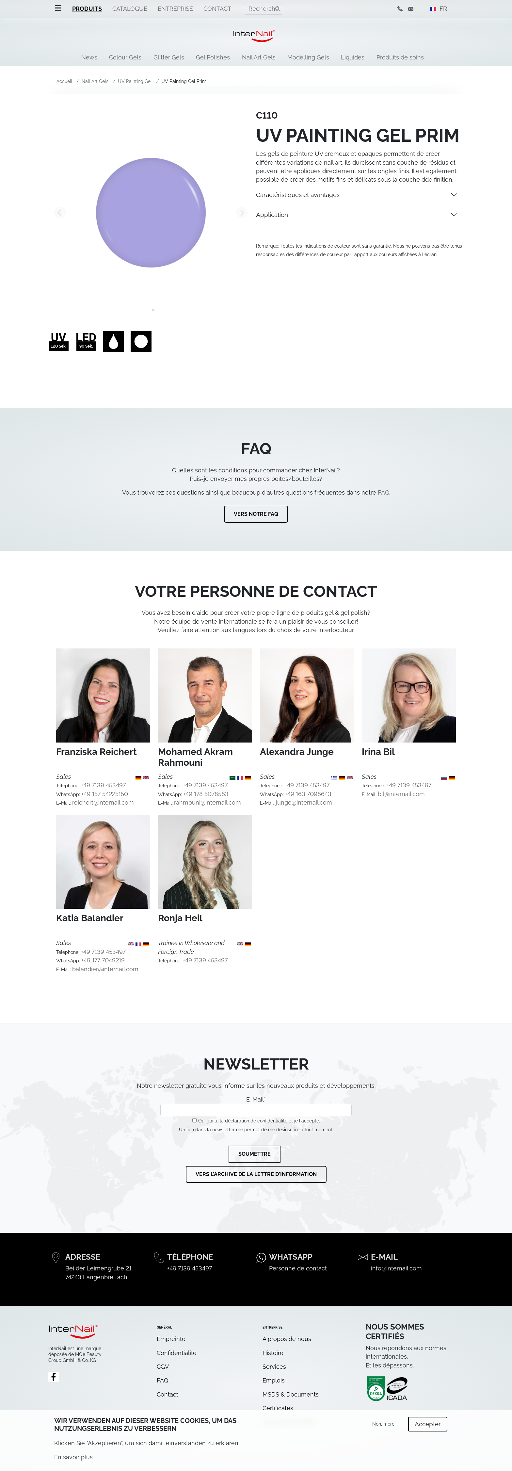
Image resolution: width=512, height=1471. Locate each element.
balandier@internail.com (105, 969)
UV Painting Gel (135, 81)
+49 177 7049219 (103, 960)
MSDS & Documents (291, 1394)
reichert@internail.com (103, 802)
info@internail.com (396, 1268)
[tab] (148, 310)
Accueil (64, 81)
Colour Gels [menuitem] (125, 57)
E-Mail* (256, 1106)
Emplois (274, 1380)
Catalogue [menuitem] (129, 8)
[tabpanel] (150, 212)
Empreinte (171, 1338)
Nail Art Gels (95, 81)
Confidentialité (177, 1352)
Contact (167, 1394)
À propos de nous (287, 1338)
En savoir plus (73, 1460)
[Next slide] (242, 212)
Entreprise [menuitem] (175, 8)
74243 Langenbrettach (96, 1277)
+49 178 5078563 (206, 794)
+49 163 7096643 (308, 794)
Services (274, 1366)
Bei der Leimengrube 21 (98, 1268)
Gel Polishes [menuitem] (213, 57)
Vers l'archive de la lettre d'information (256, 1174)
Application (272, 214)
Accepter (428, 1427)
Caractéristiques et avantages (298, 194)
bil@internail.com (401, 794)
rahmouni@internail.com (207, 802)
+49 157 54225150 (104, 794)
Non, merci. (384, 1427)
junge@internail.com (304, 802)
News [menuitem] (89, 57)
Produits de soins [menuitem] (400, 57)
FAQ (383, 492)
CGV (163, 1366)
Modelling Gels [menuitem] (308, 57)
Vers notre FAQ (256, 514)
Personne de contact (298, 1268)
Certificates (278, 1408)
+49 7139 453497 (103, 785)
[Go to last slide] (60, 212)
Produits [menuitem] (87, 8)
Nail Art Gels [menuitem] (259, 57)
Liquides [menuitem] (352, 57)
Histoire (273, 1352)
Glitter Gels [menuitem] (168, 57)
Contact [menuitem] (217, 8)
